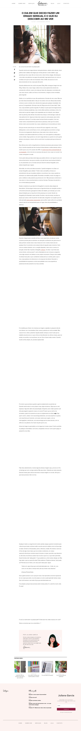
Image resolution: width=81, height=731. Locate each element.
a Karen (43, 250)
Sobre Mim (21, 3)
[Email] (66, 705)
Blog (52, 3)
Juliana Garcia (43, 3)
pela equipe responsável (33, 200)
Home (13, 3)
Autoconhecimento (41, 21)
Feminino (48, 21)
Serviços (31, 3)
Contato (66, 3)
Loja (58, 3)
